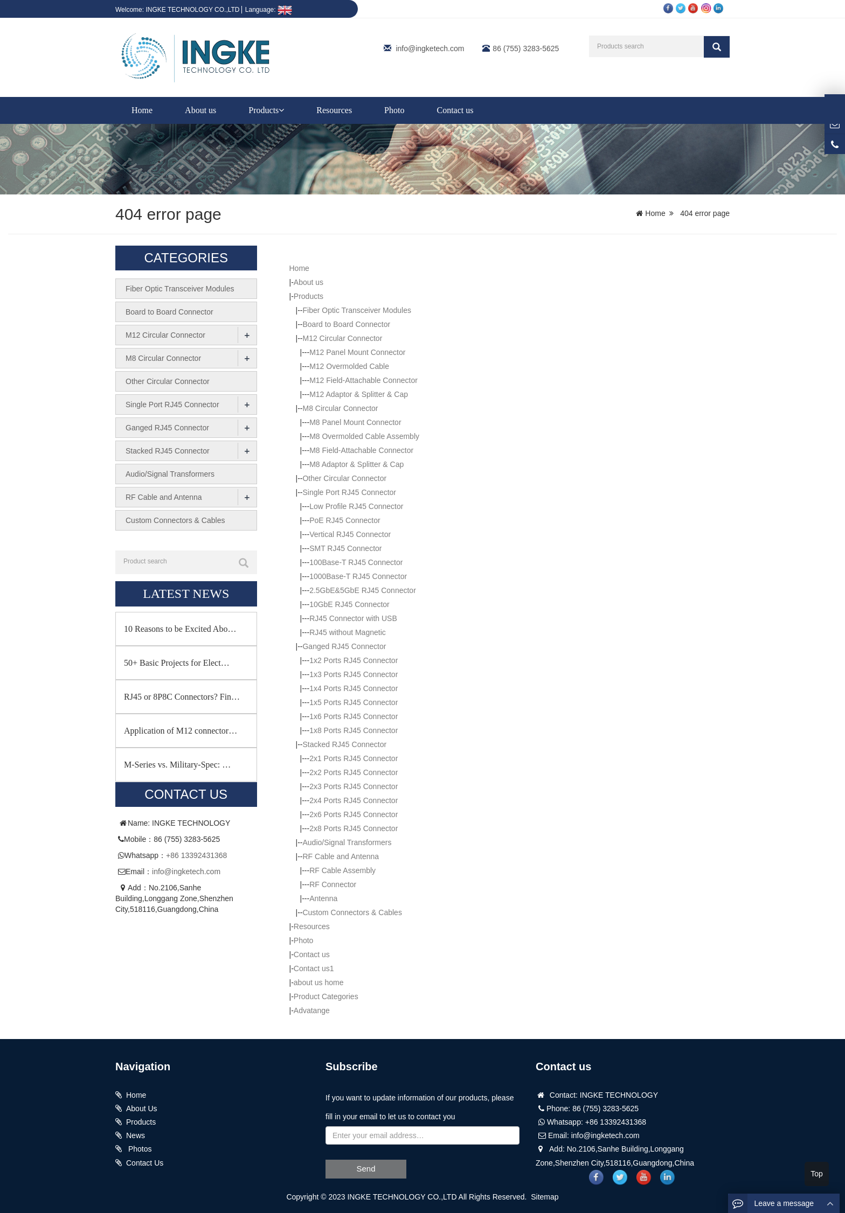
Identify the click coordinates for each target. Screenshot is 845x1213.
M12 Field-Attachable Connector (363, 380)
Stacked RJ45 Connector (344, 744)
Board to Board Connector (346, 324)
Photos (138, 1149)
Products (266, 110)
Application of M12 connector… (180, 730)
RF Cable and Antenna (340, 856)
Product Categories (326, 996)
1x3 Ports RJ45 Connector (353, 674)
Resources (334, 110)
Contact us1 (314, 968)
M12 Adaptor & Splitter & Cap (358, 394)
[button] (281, 110)
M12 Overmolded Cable (349, 366)
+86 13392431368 (196, 855)
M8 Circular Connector (340, 408)
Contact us (455, 110)
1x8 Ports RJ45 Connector (353, 730)
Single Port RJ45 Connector (349, 492)
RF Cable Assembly (342, 870)
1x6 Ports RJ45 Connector (353, 716)
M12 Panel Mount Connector (357, 352)
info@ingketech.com (430, 48)
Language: (268, 9)
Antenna (323, 898)
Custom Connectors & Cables (351, 912)
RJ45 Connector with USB (353, 618)
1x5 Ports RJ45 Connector (353, 702)
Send (365, 1168)
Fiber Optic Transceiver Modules (356, 310)
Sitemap (544, 1197)
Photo (394, 110)
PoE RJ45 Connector (344, 520)
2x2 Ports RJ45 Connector (353, 772)
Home (142, 110)
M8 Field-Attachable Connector (361, 450)
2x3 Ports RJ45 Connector (353, 786)
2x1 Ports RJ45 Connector (353, 758)
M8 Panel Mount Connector (355, 422)
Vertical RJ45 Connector (350, 534)
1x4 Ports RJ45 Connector (353, 688)
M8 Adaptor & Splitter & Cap (356, 464)
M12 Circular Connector (342, 338)
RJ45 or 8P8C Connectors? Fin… (182, 696)
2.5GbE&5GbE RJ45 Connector (362, 590)
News (135, 1135)
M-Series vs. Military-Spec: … (177, 764)
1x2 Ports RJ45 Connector (353, 660)
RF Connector (332, 884)
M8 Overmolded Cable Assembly (364, 436)
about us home (319, 982)
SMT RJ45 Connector (345, 548)
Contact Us (144, 1163)
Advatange (312, 1010)
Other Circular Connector (344, 478)
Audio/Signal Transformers (346, 842)
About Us (141, 1108)
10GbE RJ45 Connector (349, 604)
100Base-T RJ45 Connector (356, 562)
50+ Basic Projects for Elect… (177, 662)
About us (200, 110)
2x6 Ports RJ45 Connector (353, 814)
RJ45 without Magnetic (347, 632)
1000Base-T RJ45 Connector (358, 576)
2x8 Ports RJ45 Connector (353, 828)
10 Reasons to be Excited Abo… (180, 628)
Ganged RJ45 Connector (344, 646)
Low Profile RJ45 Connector (356, 506)
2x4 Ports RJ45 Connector (353, 800)
